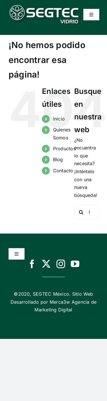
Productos (64, 148)
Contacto (63, 170)
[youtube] (75, 264)
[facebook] (32, 264)
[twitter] (46, 264)
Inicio (59, 119)
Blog (58, 159)
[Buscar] (81, 212)
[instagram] (60, 264)
